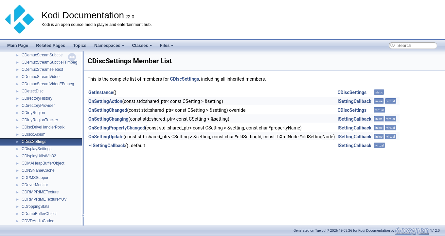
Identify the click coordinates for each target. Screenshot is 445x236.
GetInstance (100, 92)
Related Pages (50, 45)
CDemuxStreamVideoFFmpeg (48, 84)
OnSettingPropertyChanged (116, 127)
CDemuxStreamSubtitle (42, 55)
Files (167, 45)
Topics (79, 45)
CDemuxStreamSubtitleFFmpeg (49, 62)
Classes (142, 45)
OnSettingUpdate (105, 136)
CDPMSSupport (35, 177)
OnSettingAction (105, 101)
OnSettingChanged (107, 110)
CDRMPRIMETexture (40, 192)
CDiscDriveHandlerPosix (43, 127)
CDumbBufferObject (39, 213)
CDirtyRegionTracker (40, 120)
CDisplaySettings (36, 149)
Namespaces (109, 45)
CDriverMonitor (35, 185)
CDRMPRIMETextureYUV (44, 199)
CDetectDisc (33, 91)
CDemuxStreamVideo (41, 76)
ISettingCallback (354, 101)
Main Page (17, 45)
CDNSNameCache (38, 170)
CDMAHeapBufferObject (43, 163)
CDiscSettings (34, 141)
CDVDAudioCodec (38, 221)
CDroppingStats (35, 206)
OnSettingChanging (108, 119)
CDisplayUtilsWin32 (39, 156)
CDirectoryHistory (37, 98)
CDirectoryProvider (38, 105)
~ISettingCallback (106, 145)
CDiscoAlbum (33, 134)
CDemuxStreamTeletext (42, 69)
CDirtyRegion (33, 112)
